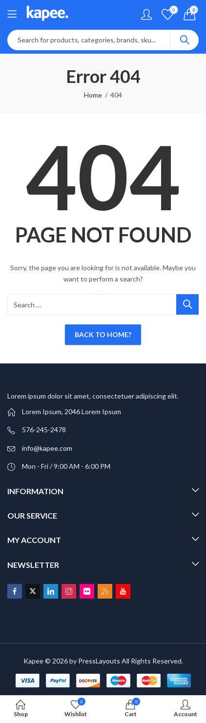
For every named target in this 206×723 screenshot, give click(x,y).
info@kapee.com (47, 448)
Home (93, 95)
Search (184, 40)
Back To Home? (103, 334)
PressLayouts (99, 661)
